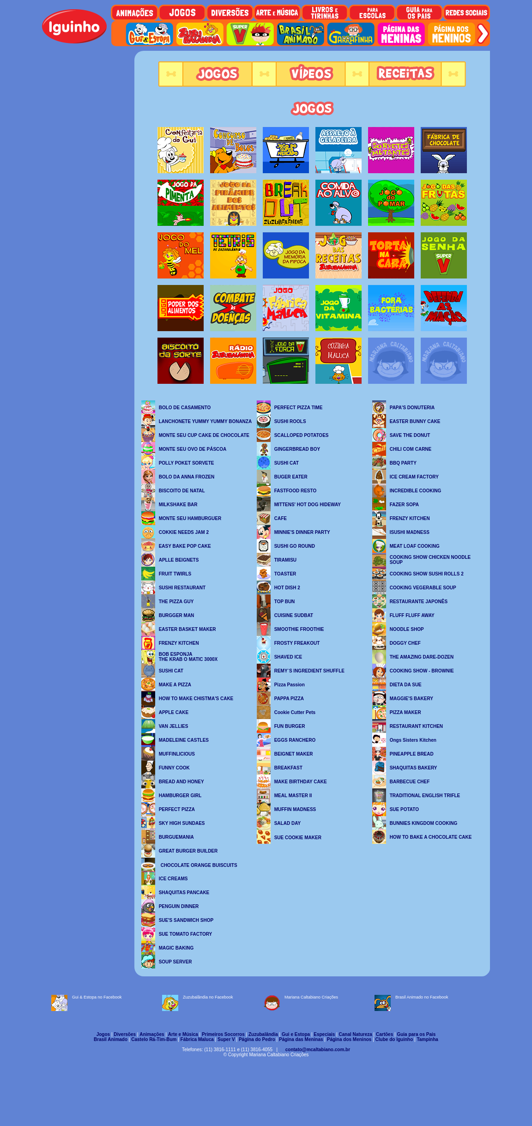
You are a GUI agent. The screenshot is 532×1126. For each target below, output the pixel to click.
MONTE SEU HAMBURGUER (190, 518)
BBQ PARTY (403, 463)
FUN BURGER (289, 726)
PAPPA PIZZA (289, 698)
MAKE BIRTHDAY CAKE (300, 781)
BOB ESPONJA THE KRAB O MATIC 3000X (188, 657)
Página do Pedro (257, 1039)
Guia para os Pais (416, 1034)
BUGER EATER (291, 476)
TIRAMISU (285, 560)
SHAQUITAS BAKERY (413, 767)
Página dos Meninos (349, 1039)
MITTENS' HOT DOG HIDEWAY (307, 504)
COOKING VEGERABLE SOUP (423, 587)
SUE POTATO (404, 809)
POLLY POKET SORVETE (186, 463)
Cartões (384, 1034)
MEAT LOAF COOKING (415, 546)
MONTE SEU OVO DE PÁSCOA (193, 449)
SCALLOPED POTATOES (301, 435)
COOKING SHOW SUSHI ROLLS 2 (427, 573)
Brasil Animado (110, 1039)
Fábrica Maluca (197, 1039)
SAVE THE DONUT (410, 435)
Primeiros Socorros (223, 1034)
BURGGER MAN (176, 615)
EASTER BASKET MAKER (187, 629)
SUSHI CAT (171, 670)
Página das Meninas (301, 1039)
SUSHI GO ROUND (294, 546)
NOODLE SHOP (407, 629)
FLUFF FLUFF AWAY (412, 615)
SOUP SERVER (175, 961)
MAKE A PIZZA (175, 684)
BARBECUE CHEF (410, 781)
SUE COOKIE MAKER (297, 837)
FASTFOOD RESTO (295, 490)
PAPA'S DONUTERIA (412, 407)
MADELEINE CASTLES (184, 740)
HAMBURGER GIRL (180, 795)
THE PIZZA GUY (176, 601)
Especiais (324, 1034)
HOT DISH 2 (287, 587)
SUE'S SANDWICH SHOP (186, 920)
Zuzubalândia (263, 1034)
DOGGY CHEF (405, 643)
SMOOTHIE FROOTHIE (299, 629)
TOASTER (285, 573)
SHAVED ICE (288, 657)
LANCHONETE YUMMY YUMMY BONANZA (205, 421)
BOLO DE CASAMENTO (185, 407)
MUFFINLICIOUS (177, 754)
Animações (151, 1034)
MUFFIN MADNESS (295, 809)
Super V (226, 1039)
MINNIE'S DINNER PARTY (302, 532)
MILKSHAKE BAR (178, 504)
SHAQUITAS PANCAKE (184, 892)
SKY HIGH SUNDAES (182, 823)
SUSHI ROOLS (290, 421)
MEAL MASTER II (293, 795)
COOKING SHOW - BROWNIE (422, 670)
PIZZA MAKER (405, 712)
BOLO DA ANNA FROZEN (187, 476)
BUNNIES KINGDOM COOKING (424, 823)
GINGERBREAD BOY (297, 449)
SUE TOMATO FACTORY (185, 934)
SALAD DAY (287, 823)
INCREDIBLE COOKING (415, 490)
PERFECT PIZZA (177, 809)
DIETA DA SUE (406, 684)
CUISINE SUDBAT (293, 615)
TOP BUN (284, 601)
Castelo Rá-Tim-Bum (153, 1039)
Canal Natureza (355, 1034)
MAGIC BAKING (176, 947)
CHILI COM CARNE (411, 449)
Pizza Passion (289, 684)
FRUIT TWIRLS (175, 573)
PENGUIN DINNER (179, 906)
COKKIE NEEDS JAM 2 (184, 532)
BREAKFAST (288, 767)
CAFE (280, 518)
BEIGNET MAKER (293, 754)
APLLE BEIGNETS (179, 560)
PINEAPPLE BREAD (412, 754)
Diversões (125, 1034)
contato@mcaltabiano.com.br (317, 1049)
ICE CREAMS (173, 878)
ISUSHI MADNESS (409, 532)
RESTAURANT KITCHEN (416, 726)
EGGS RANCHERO (294, 740)
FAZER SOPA (404, 504)
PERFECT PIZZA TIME (298, 407)
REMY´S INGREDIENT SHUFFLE (309, 670)
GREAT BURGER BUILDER (188, 851)
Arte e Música (183, 1034)
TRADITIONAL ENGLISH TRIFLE (425, 795)
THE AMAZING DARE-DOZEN (422, 657)
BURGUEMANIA (176, 837)
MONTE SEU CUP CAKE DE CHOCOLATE (204, 435)
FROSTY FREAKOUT (297, 643)
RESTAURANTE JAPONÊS (418, 601)
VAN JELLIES (173, 726)
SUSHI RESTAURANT (182, 587)
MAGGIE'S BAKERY (411, 698)
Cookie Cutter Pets (294, 712)
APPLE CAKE (173, 712)
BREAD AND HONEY (181, 781)
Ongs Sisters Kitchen (413, 740)
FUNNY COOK (174, 767)
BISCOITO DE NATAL (182, 490)
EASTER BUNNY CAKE (415, 421)
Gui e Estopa (296, 1034)
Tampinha (427, 1039)
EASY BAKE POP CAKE (185, 546)
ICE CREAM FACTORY (414, 476)
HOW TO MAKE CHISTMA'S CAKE (196, 698)
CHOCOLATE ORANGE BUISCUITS (199, 865)
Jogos (103, 1034)
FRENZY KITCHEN (179, 643)
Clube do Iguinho (394, 1039)
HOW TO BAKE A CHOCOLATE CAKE (431, 837)
